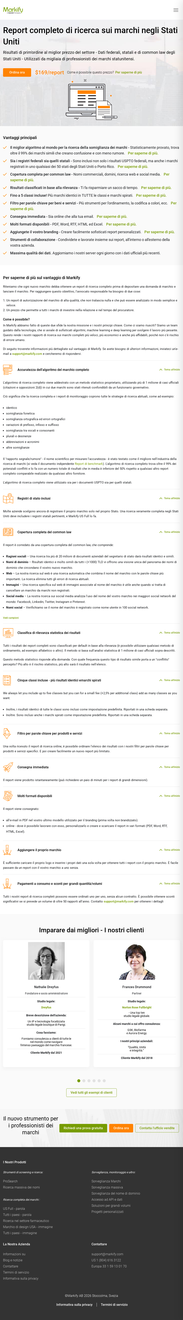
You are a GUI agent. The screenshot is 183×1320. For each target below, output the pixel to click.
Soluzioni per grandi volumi (111, 1206)
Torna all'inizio (172, 369)
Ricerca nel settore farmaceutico (26, 1221)
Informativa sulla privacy (20, 1278)
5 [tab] (99, 1080)
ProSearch (10, 1181)
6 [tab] (104, 1080)
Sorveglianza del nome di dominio (116, 1193)
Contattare (10, 1266)
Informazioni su (14, 1254)
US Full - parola (14, 1209)
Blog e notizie (12, 1260)
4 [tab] (94, 1080)
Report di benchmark (89, 464)
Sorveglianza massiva (107, 1187)
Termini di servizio (16, 1272)
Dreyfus (46, 1007)
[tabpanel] (46, 1003)
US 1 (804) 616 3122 (106, 1260)
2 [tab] (83, 1080)
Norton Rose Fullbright (136, 1007)
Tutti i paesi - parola (17, 1215)
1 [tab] (78, 1080)
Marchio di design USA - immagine (28, 1227)
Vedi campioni (11, 617)
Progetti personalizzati (108, 1212)
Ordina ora (17, 72)
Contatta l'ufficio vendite (157, 1128)
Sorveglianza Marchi (106, 1181)
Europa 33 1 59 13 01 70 (109, 1266)
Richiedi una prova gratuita (83, 1128)
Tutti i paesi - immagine (20, 1233)
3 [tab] (88, 1080)
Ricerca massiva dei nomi (21, 1187)
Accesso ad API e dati (107, 1199)
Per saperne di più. (143, 153)
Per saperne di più (128, 72)
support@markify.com (27, 354)
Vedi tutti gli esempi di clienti (91, 1092)
